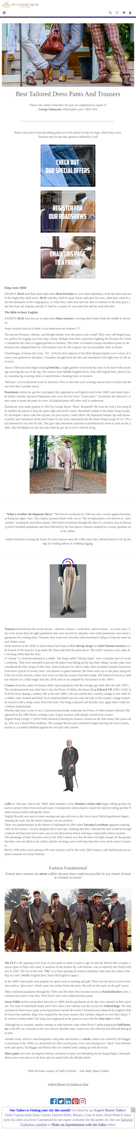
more (99, 1115)
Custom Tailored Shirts (56, 1115)
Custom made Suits (26, 1115)
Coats (88, 1115)
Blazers (78, 1115)
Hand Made (112, 1115)
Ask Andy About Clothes (94, 1070)
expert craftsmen (74, 1120)
